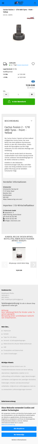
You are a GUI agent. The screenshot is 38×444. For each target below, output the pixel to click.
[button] (6, 94)
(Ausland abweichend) (22, 65)
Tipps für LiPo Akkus (10, 337)
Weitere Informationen (19, 440)
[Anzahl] (19, 94)
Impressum (7, 331)
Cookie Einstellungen (10, 354)
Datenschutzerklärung (8, 424)
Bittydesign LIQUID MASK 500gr (19, 263)
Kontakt (6, 334)
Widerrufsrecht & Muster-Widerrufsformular (18, 344)
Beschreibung (12, 121)
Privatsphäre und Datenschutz (13, 350)
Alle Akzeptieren (19, 429)
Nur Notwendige (19, 435)
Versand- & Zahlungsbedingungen (14, 340)
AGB (5, 347)
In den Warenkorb (17, 101)
